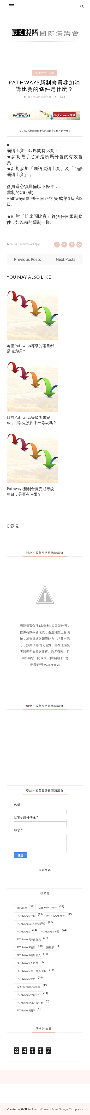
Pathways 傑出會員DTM (32, 970)
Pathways (23, 931)
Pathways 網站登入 (29, 954)
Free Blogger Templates (67, 1109)
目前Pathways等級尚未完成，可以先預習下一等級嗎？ (32, 420)
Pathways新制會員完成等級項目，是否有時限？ (30, 491)
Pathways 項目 (26, 947)
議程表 (50, 947)
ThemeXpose (40, 1109)
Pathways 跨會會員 (29, 939)
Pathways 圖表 (26, 1010)
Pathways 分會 (26, 915)
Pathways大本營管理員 (31, 923)
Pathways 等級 (44, 73)
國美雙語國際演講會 (40, 96)
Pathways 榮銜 (55, 915)
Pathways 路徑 (47, 907)
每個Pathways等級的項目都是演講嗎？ (30, 348)
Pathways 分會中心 (29, 994)
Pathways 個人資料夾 (30, 1002)
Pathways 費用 (26, 978)
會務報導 (22, 907)
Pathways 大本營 (27, 962)
